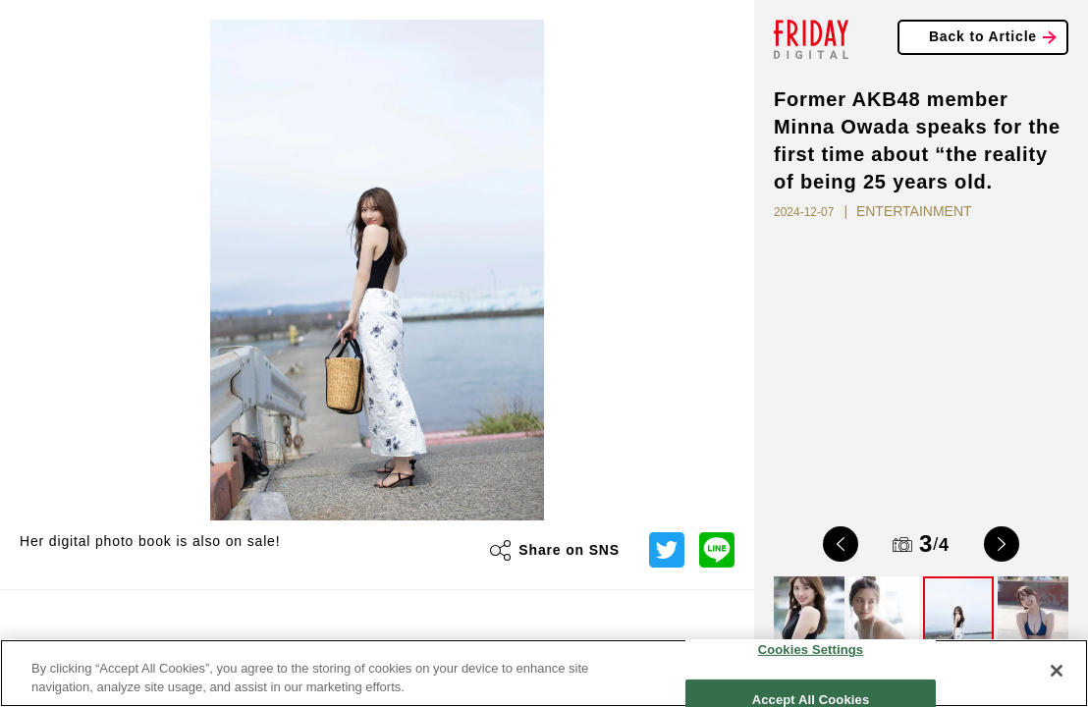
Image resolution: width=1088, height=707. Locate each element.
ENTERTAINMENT (914, 211)
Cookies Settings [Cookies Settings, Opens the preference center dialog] (811, 649)
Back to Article (983, 36)
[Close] (1056, 670)
